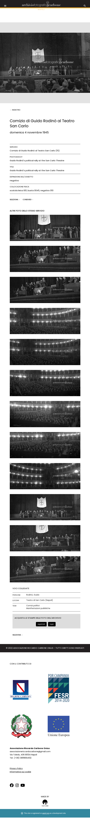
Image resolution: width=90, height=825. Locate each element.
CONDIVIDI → (28, 199)
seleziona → (15, 199)
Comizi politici (33, 606)
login (52, 624)
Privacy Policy (16, 768)
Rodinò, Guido (32, 595)
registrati (41, 624)
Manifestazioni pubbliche (38, 608)
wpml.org (45, 813)
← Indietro (15, 110)
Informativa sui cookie (20, 771)
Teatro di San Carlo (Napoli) (39, 600)
